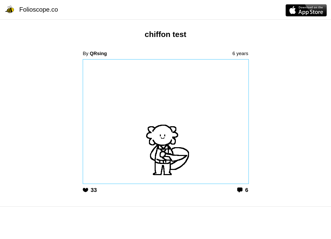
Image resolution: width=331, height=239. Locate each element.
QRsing (98, 53)
